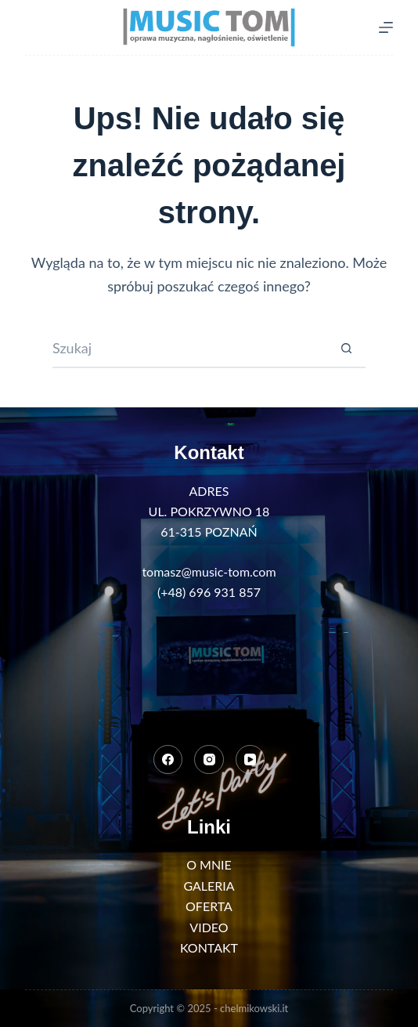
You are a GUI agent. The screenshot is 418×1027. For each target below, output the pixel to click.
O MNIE (209, 864)
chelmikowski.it (254, 1008)
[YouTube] (250, 760)
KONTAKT (209, 947)
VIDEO (208, 927)
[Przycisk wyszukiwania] (346, 348)
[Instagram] (209, 760)
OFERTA (209, 906)
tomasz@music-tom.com (209, 571)
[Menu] (386, 27)
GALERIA (208, 885)
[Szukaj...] (189, 348)
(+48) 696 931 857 (209, 591)
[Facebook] (168, 760)
